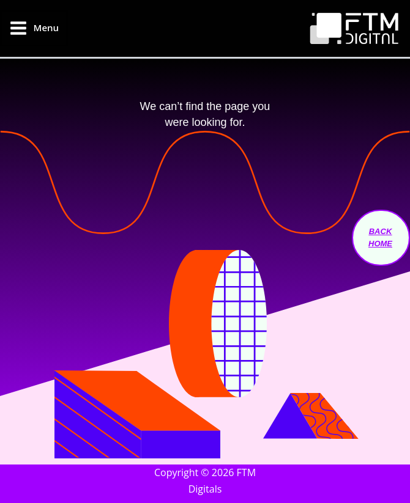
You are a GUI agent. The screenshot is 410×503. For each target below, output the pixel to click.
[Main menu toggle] (34, 28)
